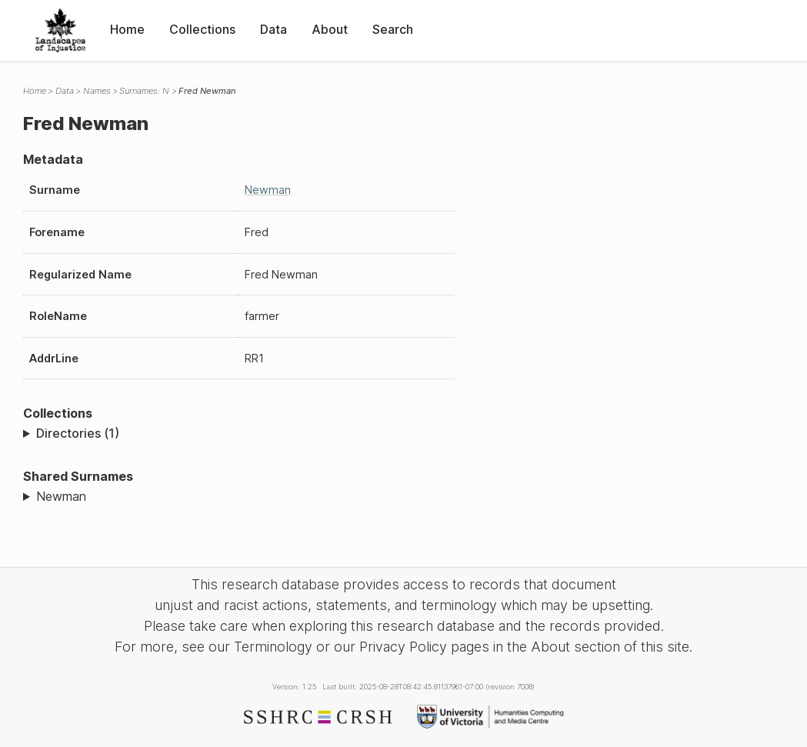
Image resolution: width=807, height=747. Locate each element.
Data (273, 29)
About (330, 29)
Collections (202, 29)
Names (97, 90)
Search (392, 29)
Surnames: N (144, 90)
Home (127, 29)
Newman (268, 189)
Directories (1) (77, 433)
